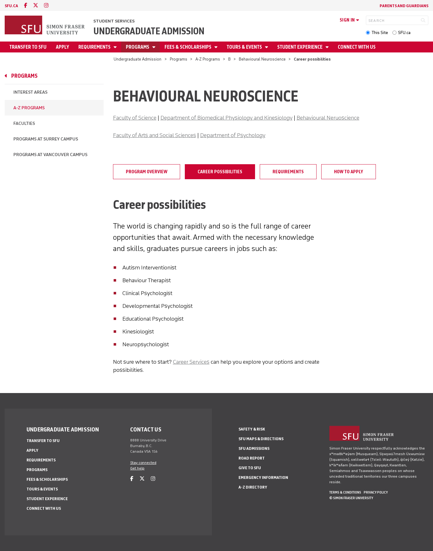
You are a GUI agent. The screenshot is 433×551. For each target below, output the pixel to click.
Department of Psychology (232, 135)
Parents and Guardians (404, 5)
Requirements (94, 47)
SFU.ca (404, 32)
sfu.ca (11, 5)
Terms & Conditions (345, 492)
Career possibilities (220, 172)
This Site (379, 32)
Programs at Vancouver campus (50, 154)
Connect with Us (357, 47)
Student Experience (300, 47)
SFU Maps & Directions (261, 438)
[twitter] (35, 5)
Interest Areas (30, 92)
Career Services (191, 361)
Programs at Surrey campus (45, 139)
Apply (62, 47)
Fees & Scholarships (188, 47)
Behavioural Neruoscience (328, 117)
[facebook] (25, 5)
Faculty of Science (134, 117)
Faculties (24, 123)
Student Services (114, 21)
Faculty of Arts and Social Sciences (154, 135)
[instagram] (46, 5)
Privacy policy (376, 492)
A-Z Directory (253, 487)
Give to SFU (250, 467)
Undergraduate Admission (148, 31)
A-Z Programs (207, 59)
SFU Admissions (254, 448)
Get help (137, 468)
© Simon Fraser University (351, 498)
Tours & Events (245, 47)
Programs (138, 47)
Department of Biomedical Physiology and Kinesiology (226, 117)
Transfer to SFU (28, 47)
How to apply (348, 172)
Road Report (252, 458)
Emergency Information (263, 477)
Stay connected (143, 462)
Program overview (146, 172)
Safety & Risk (252, 429)
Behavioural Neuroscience (262, 59)
